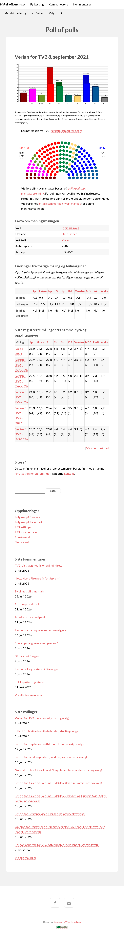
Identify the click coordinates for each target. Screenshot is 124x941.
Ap (34, 291)
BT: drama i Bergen (27, 656)
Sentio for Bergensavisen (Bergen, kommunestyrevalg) (50, 814)
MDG (89, 291)
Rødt (97, 291)
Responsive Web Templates (67, 921)
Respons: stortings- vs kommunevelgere (40, 630)
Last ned (103, 448)
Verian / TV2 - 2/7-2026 (21, 364)
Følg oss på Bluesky (27, 517)
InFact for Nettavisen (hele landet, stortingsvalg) (46, 731)
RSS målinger (23, 527)
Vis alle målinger (25, 857)
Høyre (43, 291)
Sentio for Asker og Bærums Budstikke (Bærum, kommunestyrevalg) (58, 783)
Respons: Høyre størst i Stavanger (37, 669)
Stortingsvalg (70, 228)
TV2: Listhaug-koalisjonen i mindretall (39, 565)
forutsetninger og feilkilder (32, 473)
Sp (63, 291)
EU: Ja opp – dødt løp (28, 604)
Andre (104, 291)
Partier (39, 13)
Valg (52, 13)
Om (62, 13)
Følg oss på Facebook (29, 522)
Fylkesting (37, 4)
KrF (70, 291)
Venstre (80, 291)
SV (56, 291)
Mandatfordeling (15, 13)
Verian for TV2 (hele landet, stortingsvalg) (42, 718)
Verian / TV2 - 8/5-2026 (21, 397)
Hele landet (69, 234)
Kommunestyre (58, 4)
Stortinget (18, 4)
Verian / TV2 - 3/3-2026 (21, 434)
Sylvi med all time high (29, 591)
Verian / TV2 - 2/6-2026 (21, 381)
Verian (66, 240)
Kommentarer (82, 4)
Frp (50, 291)
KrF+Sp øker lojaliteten (30, 682)
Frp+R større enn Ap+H (30, 617)
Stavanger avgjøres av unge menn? (36, 643)
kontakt (69, 473)
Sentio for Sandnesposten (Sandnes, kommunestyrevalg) (51, 757)
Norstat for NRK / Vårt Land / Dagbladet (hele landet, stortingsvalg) (58, 770)
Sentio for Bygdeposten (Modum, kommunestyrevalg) (49, 744)
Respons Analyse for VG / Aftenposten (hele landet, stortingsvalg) (57, 844)
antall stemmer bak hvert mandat (59, 203)
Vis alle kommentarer (28, 695)
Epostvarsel (22, 537)
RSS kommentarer (26, 532)
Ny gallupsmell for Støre (66, 130)
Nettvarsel (22, 542)
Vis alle (91, 448)
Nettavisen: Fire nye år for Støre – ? (38, 578)
